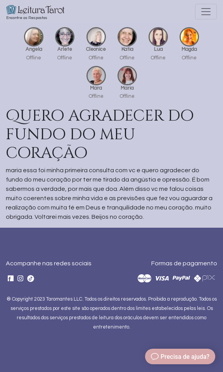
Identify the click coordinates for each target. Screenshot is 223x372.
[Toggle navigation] (206, 11)
